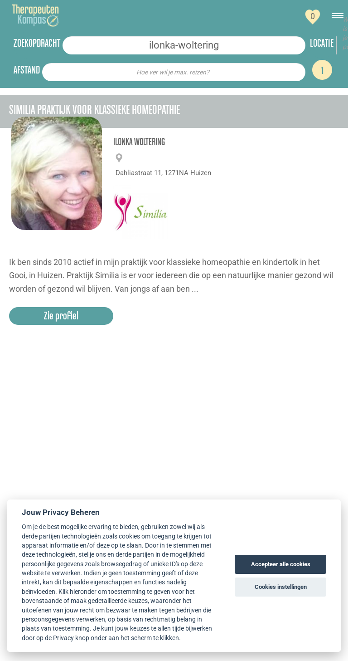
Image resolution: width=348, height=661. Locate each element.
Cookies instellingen (281, 586)
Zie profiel (61, 315)
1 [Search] (322, 70)
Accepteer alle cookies (280, 564)
